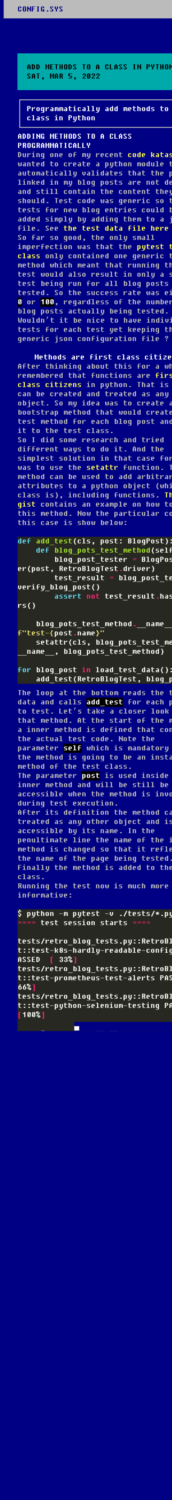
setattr (102, 467)
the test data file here (116, 228)
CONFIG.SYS (40, 9)
